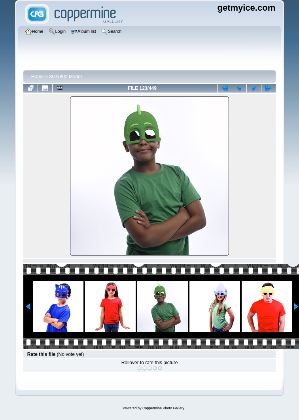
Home (37, 76)
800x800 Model (65, 76)
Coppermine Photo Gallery (163, 408)
